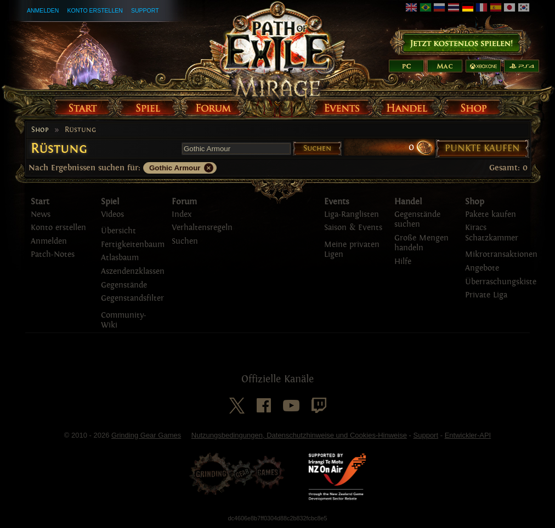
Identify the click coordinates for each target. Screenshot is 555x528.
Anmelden (43, 10)
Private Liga (486, 295)
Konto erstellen (95, 10)
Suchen (317, 148)
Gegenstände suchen (417, 219)
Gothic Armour (175, 168)
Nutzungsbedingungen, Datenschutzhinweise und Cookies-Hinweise (299, 435)
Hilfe (402, 261)
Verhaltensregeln (202, 227)
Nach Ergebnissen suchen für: (84, 168)
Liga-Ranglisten (351, 214)
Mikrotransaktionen (501, 254)
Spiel (110, 201)
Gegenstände (124, 285)
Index (181, 214)
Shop (40, 129)
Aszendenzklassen (133, 271)
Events (336, 201)
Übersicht (118, 231)
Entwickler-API (468, 435)
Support (145, 10)
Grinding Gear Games (146, 435)
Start (40, 201)
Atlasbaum (120, 257)
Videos (112, 214)
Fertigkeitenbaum (133, 244)
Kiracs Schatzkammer (491, 233)
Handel (408, 201)
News (40, 214)
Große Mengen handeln (421, 243)
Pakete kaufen (490, 214)
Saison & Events (353, 227)
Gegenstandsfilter (132, 298)
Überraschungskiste (500, 281)
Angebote (482, 268)
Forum (184, 201)
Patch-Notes (53, 254)
